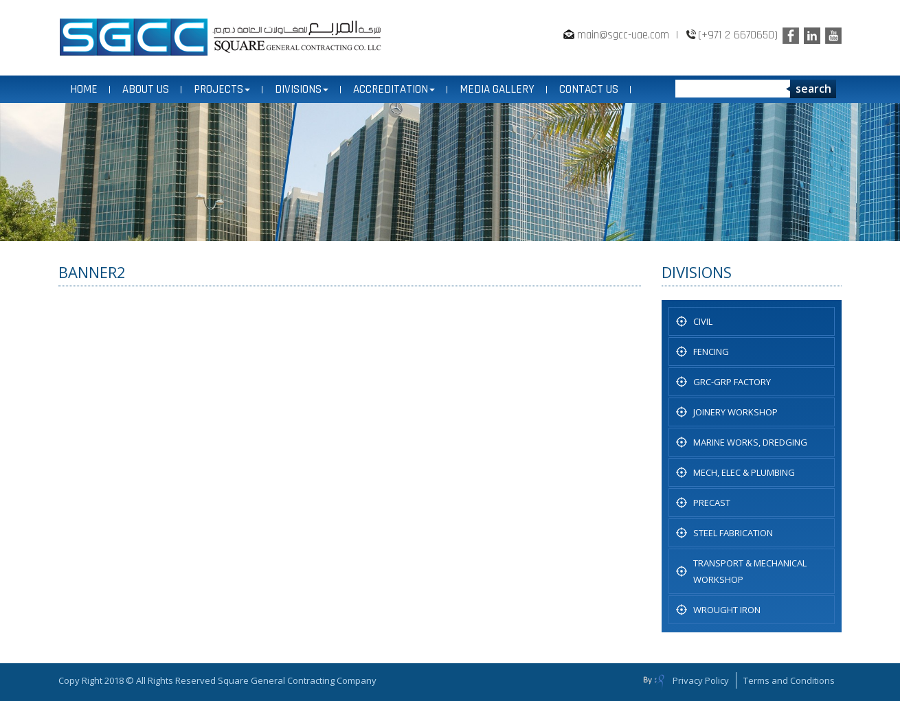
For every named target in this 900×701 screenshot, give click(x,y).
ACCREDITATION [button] (394, 89)
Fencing (711, 351)
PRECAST (711, 502)
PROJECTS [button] (222, 89)
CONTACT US (588, 89)
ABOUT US (145, 89)
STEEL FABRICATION (733, 533)
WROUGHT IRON (727, 610)
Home (84, 89)
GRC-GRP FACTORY (732, 382)
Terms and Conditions (789, 680)
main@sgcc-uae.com (623, 35)
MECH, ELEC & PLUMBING (744, 472)
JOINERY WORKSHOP (735, 412)
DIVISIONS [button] (301, 89)
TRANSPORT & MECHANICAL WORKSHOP (750, 571)
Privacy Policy (701, 680)
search (813, 88)
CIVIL (702, 321)
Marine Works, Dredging (750, 442)
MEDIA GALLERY (497, 89)
